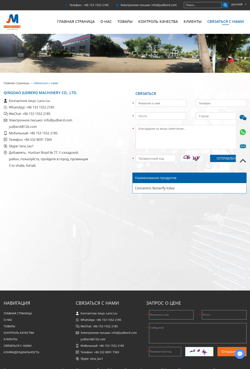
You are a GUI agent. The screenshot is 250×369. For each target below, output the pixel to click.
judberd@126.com (23, 126)
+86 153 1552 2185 (40, 107)
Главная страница (76, 21)
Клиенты (193, 21)
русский (239, 4)
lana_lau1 (26, 145)
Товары (125, 21)
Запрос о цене (163, 302)
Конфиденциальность (21, 352)
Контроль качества (158, 21)
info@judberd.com (164, 5)
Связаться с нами (225, 21)
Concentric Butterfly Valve (154, 188)
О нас (106, 21)
